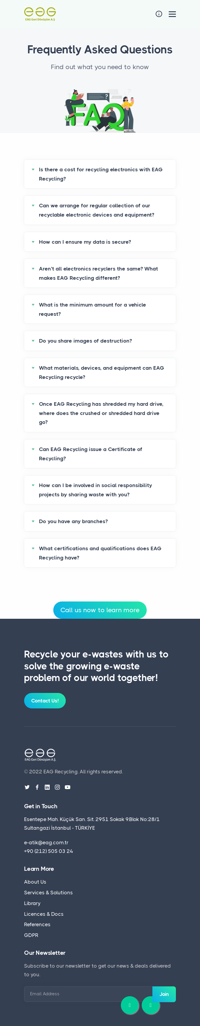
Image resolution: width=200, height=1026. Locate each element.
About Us (35, 882)
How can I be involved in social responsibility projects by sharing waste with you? (95, 490)
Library (32, 903)
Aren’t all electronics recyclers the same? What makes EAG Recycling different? (98, 273)
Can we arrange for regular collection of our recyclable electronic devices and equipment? (96, 210)
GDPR (31, 935)
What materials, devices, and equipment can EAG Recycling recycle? (101, 372)
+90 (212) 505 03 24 (48, 851)
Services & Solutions (48, 893)
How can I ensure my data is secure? (85, 242)
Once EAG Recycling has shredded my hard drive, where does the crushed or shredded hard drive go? (101, 413)
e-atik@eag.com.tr (46, 842)
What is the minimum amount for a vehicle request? (92, 309)
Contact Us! (45, 701)
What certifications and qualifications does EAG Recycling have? (100, 553)
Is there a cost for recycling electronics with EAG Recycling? (101, 174)
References (37, 924)
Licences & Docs (44, 914)
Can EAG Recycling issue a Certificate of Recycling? (90, 453)
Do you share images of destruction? (85, 341)
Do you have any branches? (73, 521)
